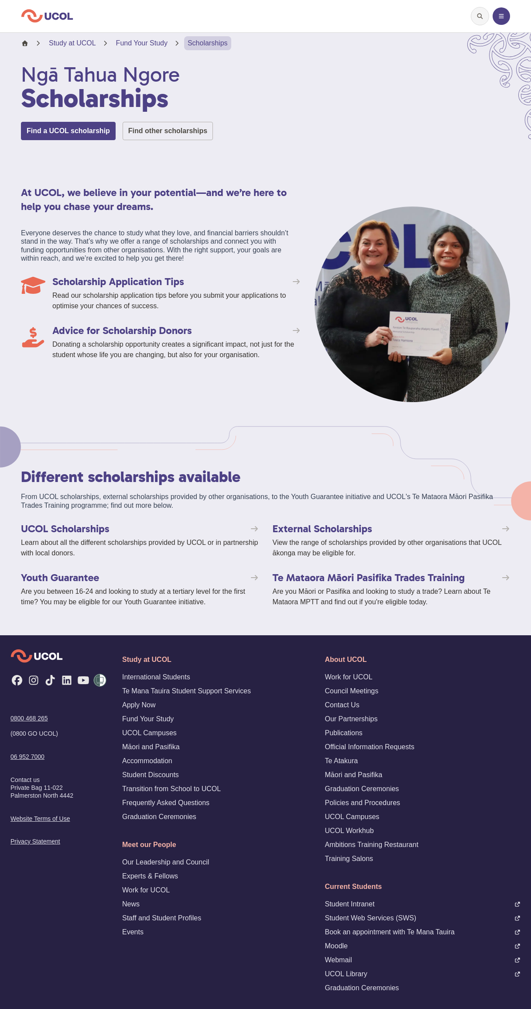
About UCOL (346, 659)
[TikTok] (50, 680)
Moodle (423, 946)
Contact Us (342, 705)
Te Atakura (341, 760)
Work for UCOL (146, 890)
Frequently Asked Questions (165, 802)
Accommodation (147, 760)
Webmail (423, 960)
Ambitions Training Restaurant (371, 844)
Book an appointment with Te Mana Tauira (423, 932)
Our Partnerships (351, 719)
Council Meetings (352, 691)
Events (133, 932)
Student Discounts (150, 774)
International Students (156, 677)
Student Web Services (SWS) (423, 918)
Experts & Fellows (150, 876)
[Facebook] (17, 680)
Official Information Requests (370, 747)
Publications (344, 733)
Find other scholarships (167, 130)
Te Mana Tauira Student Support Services (186, 691)
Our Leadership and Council (165, 862)
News (131, 904)
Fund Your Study (142, 43)
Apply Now (138, 705)
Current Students (353, 886)
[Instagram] (33, 680)
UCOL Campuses (149, 733)
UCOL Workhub (349, 830)
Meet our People (149, 844)
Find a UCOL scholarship (68, 130)
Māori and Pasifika (151, 747)
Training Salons (349, 858)
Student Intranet (423, 904)
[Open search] (480, 16)
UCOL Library (423, 974)
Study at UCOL (72, 43)
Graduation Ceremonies (159, 816)
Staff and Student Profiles (161, 918)
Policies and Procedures (363, 802)
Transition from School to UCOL (171, 788)
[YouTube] (83, 680)
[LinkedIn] (66, 680)
